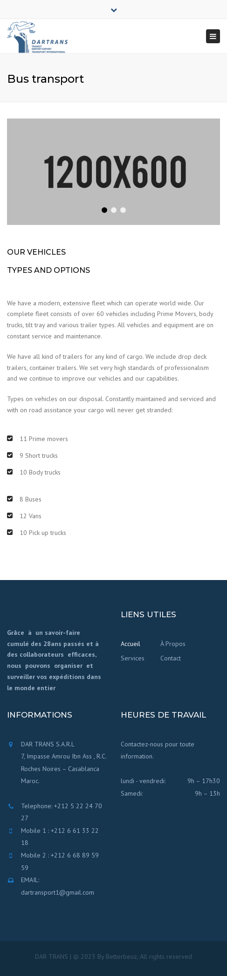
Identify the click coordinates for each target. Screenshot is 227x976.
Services (132, 658)
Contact (170, 658)
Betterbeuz (121, 956)
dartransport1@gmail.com (57, 892)
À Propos (173, 644)
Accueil (130, 644)
